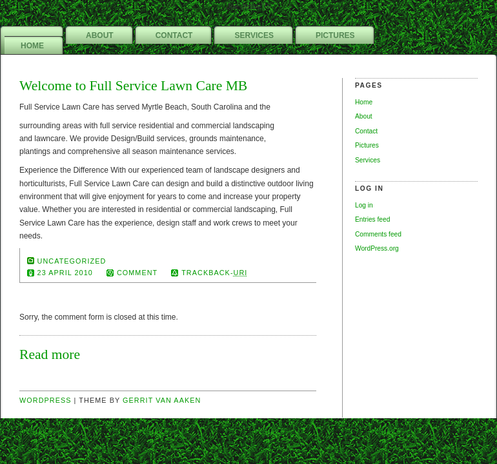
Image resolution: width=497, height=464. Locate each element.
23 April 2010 (65, 272)
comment (137, 272)
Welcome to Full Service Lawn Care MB (133, 85)
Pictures (335, 35)
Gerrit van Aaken (162, 400)
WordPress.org (377, 248)
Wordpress (45, 400)
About (100, 35)
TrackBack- (214, 272)
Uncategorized (72, 261)
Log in (364, 205)
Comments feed (378, 234)
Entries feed (372, 219)
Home (32, 45)
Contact (174, 35)
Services (253, 35)
